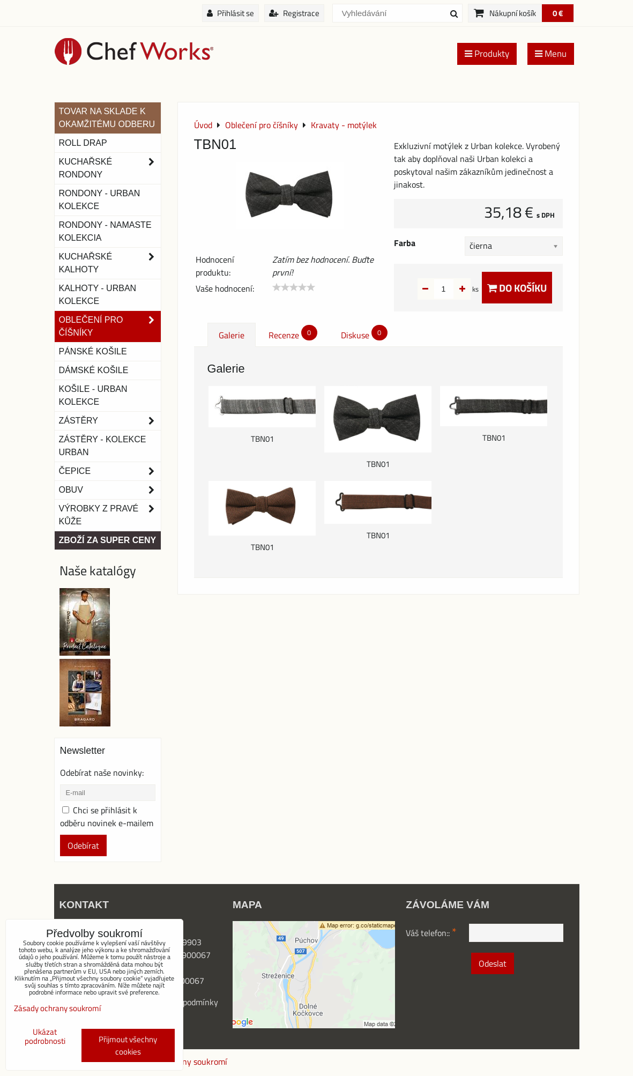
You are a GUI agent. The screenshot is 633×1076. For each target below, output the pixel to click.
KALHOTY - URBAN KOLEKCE (98, 295)
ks (458, 289)
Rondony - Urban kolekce (99, 200)
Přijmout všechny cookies (128, 1045)
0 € (558, 13)
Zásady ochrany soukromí (57, 1008)
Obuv (110, 490)
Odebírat (83, 845)
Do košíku (517, 287)
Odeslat (493, 963)
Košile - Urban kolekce (93, 395)
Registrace (294, 13)
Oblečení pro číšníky (110, 326)
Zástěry (110, 421)
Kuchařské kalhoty (110, 263)
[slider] (293, 287)
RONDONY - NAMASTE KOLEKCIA (105, 231)
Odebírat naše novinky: (102, 772)
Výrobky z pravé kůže (110, 515)
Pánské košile (93, 351)
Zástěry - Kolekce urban (102, 446)
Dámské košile (94, 370)
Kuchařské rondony (110, 168)
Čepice (110, 471)
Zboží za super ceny (108, 540)
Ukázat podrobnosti (45, 1036)
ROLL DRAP (83, 142)
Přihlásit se (230, 13)
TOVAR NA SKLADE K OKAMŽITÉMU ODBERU (107, 118)
